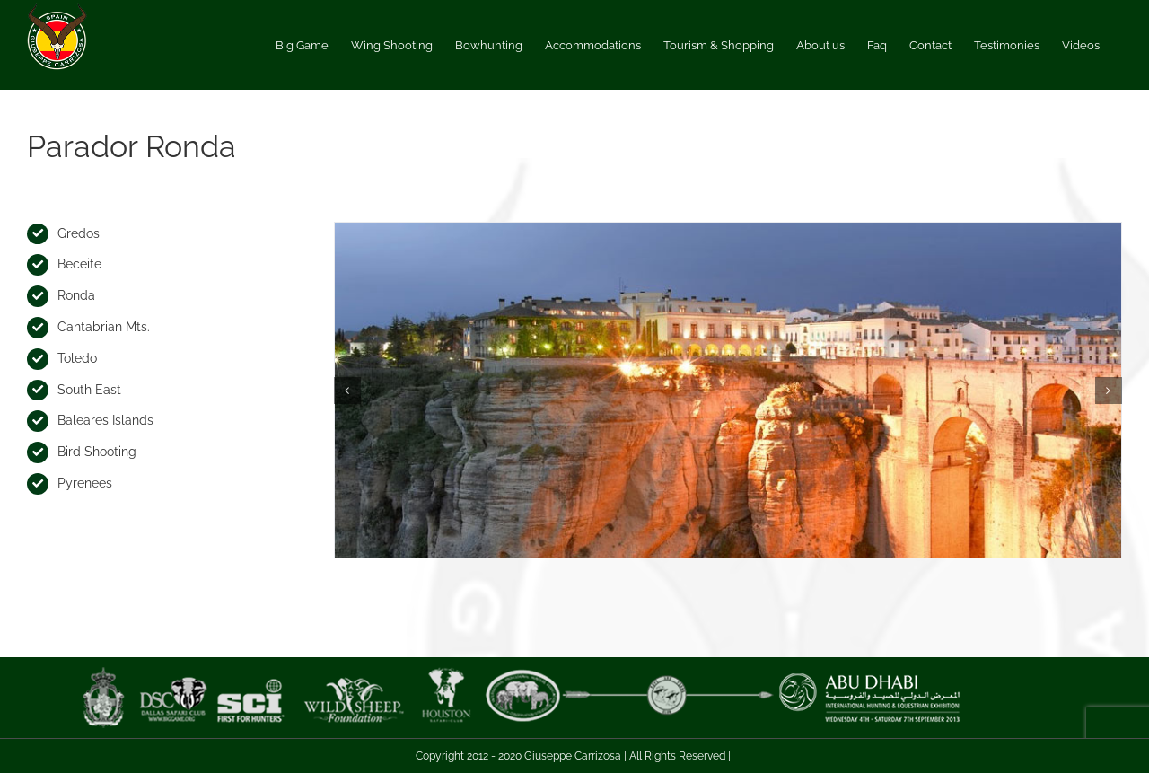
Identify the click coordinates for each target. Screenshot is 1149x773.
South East (89, 389)
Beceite (79, 264)
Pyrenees (84, 483)
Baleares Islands (105, 420)
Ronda (76, 295)
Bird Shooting (96, 451)
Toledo (77, 358)
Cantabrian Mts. (103, 327)
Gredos (78, 233)
